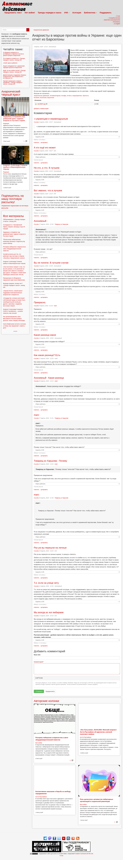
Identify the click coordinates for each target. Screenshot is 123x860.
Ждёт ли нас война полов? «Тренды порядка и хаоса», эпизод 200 (14, 71)
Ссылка (36, 122)
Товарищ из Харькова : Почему (50, 461)
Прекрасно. (40, 302)
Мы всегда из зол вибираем (49, 612)
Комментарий (39, 662)
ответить (36, 142)
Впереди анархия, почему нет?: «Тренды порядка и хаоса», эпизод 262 (14, 285)
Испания (36, 97)
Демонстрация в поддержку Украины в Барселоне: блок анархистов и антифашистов (14, 76)
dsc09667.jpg (41, 104)
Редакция (6, 123)
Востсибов (38, 743)
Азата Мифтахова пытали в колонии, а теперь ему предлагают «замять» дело (14, 326)
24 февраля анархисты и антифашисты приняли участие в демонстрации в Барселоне (13, 54)
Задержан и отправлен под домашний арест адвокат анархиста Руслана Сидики (14, 118)
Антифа (63, 95)
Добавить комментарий (41, 108)
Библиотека (90, 13)
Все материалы (13, 216)
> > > (15, 331)
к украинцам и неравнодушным (51, 118)
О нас (61, 855)
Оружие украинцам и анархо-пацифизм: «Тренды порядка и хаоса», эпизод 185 (12, 82)
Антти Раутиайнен (85, 737)
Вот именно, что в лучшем (48, 190)
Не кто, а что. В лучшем (46, 168)
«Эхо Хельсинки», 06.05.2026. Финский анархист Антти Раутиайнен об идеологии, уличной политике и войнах (98, 732)
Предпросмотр (50, 691)
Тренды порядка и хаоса (49, 13)
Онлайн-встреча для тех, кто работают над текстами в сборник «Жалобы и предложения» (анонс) (14, 256)
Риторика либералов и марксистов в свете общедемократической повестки (14, 248)
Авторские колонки (46, 700)
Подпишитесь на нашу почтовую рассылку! (12, 199)
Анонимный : (41, 221)
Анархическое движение (41, 30)
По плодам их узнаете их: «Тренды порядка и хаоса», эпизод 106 (14, 59)
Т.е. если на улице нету (46, 583)
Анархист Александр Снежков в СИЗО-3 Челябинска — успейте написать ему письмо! (13, 311)
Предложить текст (13, 13)
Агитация (76, 13)
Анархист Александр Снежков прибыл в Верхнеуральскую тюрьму (15, 167)
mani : (37, 415)
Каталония (43, 97)
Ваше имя (37, 655)
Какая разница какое (45, 335)
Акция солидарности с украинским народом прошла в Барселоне (14, 66)
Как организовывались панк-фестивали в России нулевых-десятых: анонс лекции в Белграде (14, 318)
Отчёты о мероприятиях (74, 95)
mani (55, 305)
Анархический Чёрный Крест (10, 93)
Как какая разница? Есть (47, 355)
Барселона (50, 97)
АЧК (66, 13)
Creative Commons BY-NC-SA (84, 853)
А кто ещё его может (45, 147)
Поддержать (105, 13)
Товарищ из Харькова (61, 224)
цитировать (44, 142)
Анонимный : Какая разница (49, 377)
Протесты (86, 95)
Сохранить (39, 691)
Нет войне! (30, 13)
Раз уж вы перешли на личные (50, 547)
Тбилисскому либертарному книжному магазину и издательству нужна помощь (14, 241)
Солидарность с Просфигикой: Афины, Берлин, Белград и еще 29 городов (14, 226)
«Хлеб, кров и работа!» (10, 63)
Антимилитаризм (55, 95)
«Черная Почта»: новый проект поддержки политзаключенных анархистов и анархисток (12, 292)
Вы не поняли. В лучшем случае (51, 262)
